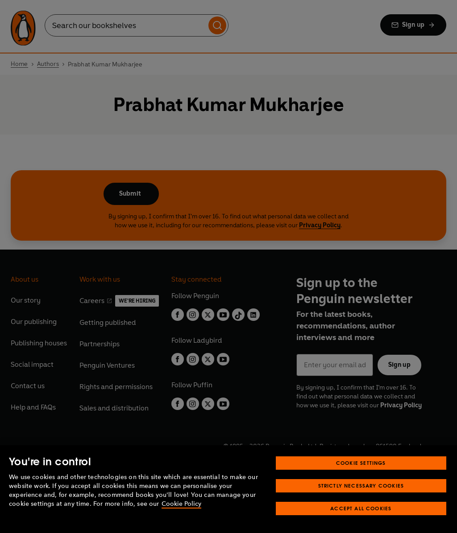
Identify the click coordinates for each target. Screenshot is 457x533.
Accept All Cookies (360, 508)
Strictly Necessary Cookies (361, 485)
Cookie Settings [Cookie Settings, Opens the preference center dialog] (361, 462)
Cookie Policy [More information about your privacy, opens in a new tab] (181, 504)
